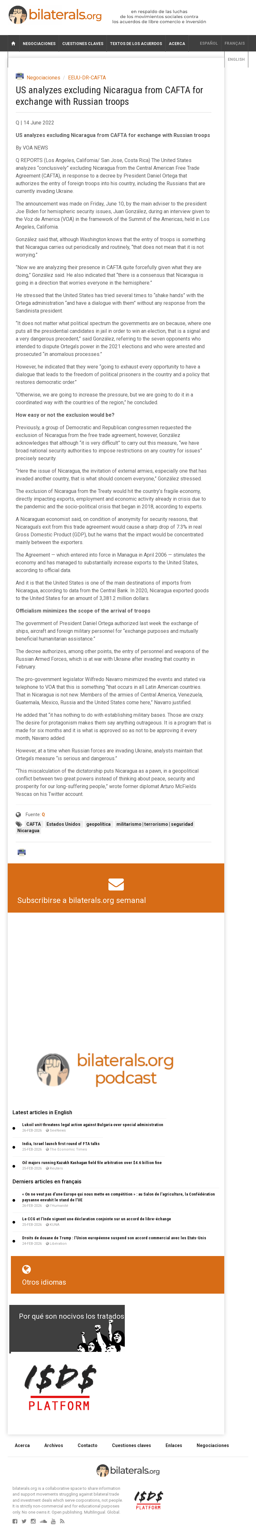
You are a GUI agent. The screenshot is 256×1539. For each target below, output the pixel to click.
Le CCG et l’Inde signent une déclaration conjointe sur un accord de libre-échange (96, 1218)
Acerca (177, 43)
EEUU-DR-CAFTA (87, 78)
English (236, 59)
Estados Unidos (64, 824)
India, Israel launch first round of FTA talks (61, 1143)
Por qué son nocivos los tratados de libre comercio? (102, 1316)
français (235, 43)
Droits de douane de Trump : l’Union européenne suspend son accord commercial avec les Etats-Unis (114, 1237)
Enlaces (174, 1445)
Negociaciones (39, 43)
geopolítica (99, 824)
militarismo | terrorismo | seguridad (154, 824)
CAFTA (34, 824)
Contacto (88, 1445)
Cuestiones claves (82, 43)
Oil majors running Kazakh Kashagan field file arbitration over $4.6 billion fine (92, 1162)
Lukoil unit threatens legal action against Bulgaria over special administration (92, 1124)
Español (209, 43)
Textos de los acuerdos (136, 43)
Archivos (53, 1445)
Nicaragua (28, 830)
